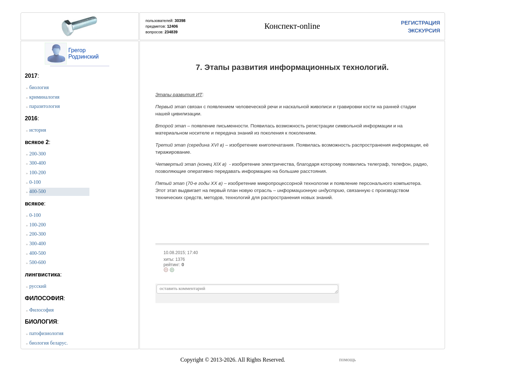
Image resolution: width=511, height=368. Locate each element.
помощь (347, 359)
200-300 (37, 153)
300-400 (37, 163)
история (37, 130)
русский (37, 286)
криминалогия (44, 97)
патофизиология (46, 333)
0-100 (35, 182)
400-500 (37, 191)
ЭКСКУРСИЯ (424, 30)
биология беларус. (48, 343)
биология (39, 87)
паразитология (44, 106)
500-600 (37, 262)
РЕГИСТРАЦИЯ (420, 23)
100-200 (37, 172)
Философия (41, 310)
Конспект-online (292, 26)
